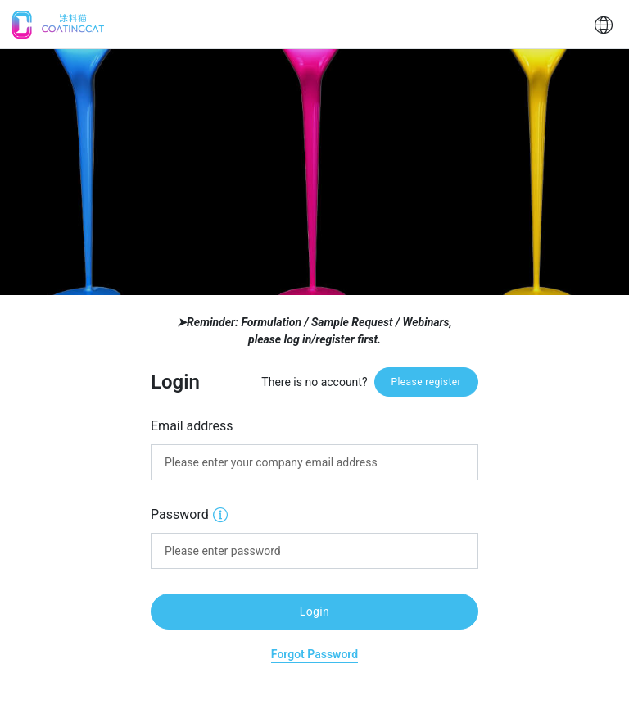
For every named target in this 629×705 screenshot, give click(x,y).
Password (189, 513)
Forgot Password (314, 654)
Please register (426, 382)
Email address (192, 426)
